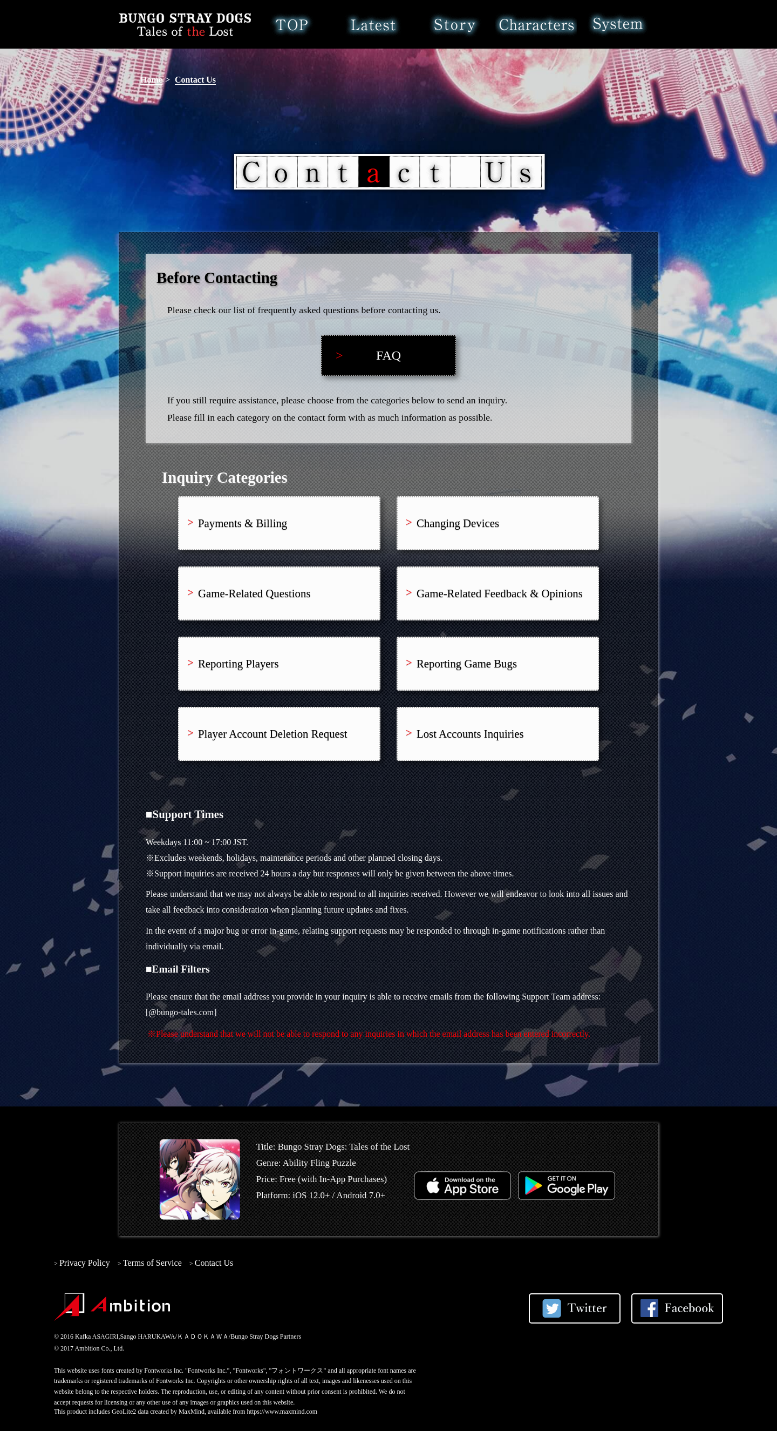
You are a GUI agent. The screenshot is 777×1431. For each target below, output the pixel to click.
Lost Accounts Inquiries (470, 733)
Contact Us (195, 79)
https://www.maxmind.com (282, 1411)
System (617, 24)
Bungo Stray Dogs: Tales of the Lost (185, 24)
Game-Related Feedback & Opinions (500, 593)
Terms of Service (152, 1262)
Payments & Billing (242, 523)
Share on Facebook (677, 1308)
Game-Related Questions (254, 593)
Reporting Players (238, 663)
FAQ (388, 355)
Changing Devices (458, 523)
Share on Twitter (575, 1308)
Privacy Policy (84, 1262)
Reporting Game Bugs (467, 663)
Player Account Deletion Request (272, 733)
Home (291, 24)
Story (454, 24)
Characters (536, 24)
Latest (373, 24)
